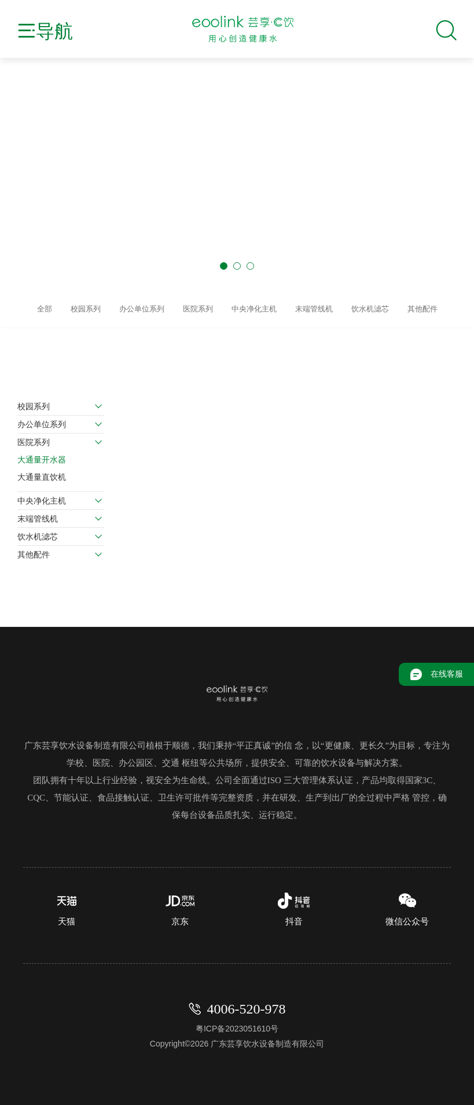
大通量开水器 (41, 455)
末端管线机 (37, 514)
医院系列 (33, 438)
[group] (237, 195)
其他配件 (33, 550)
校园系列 (33, 402)
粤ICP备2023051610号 (237, 1024)
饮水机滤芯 (37, 532)
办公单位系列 (41, 420)
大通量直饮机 (41, 473)
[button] (223, 266)
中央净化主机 (41, 496)
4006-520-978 (246, 1004)
